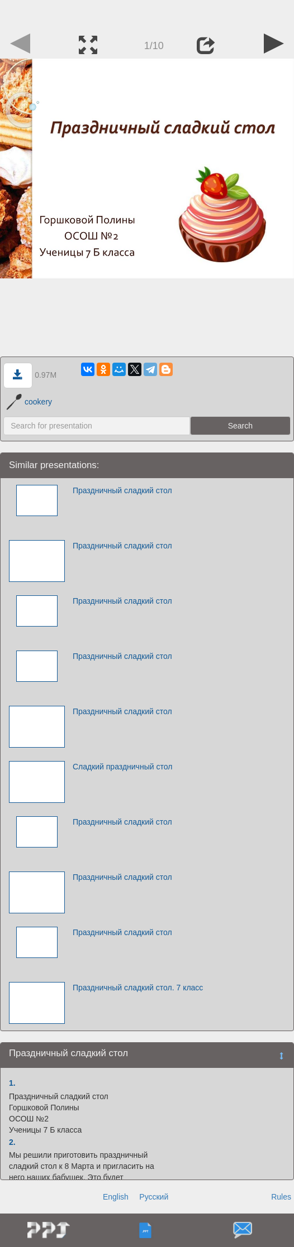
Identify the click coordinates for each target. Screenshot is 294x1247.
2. (12, 1142)
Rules (281, 1196)
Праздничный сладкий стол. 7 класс (138, 987)
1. (12, 1083)
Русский (153, 1196)
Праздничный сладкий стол (122, 490)
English (116, 1196)
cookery (29, 401)
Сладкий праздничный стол (122, 766)
